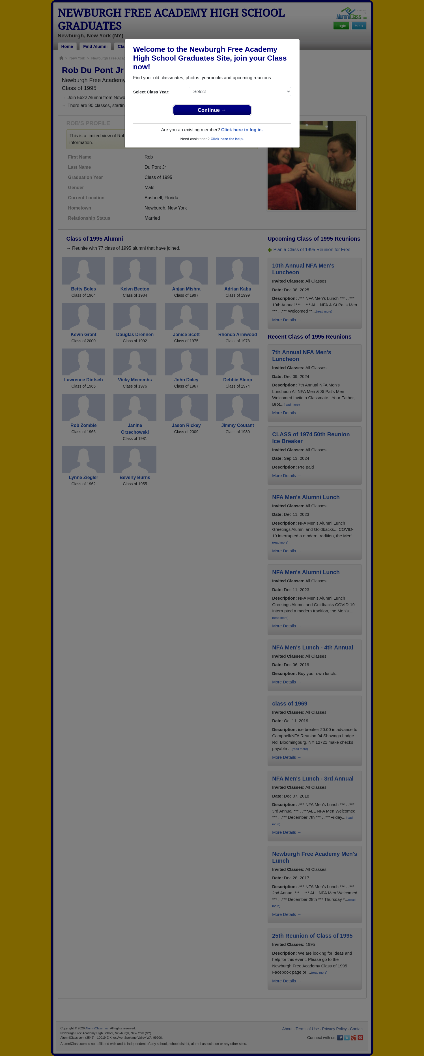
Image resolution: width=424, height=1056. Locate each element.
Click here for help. (227, 139)
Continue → (212, 110)
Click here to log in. (242, 129)
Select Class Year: (151, 91)
